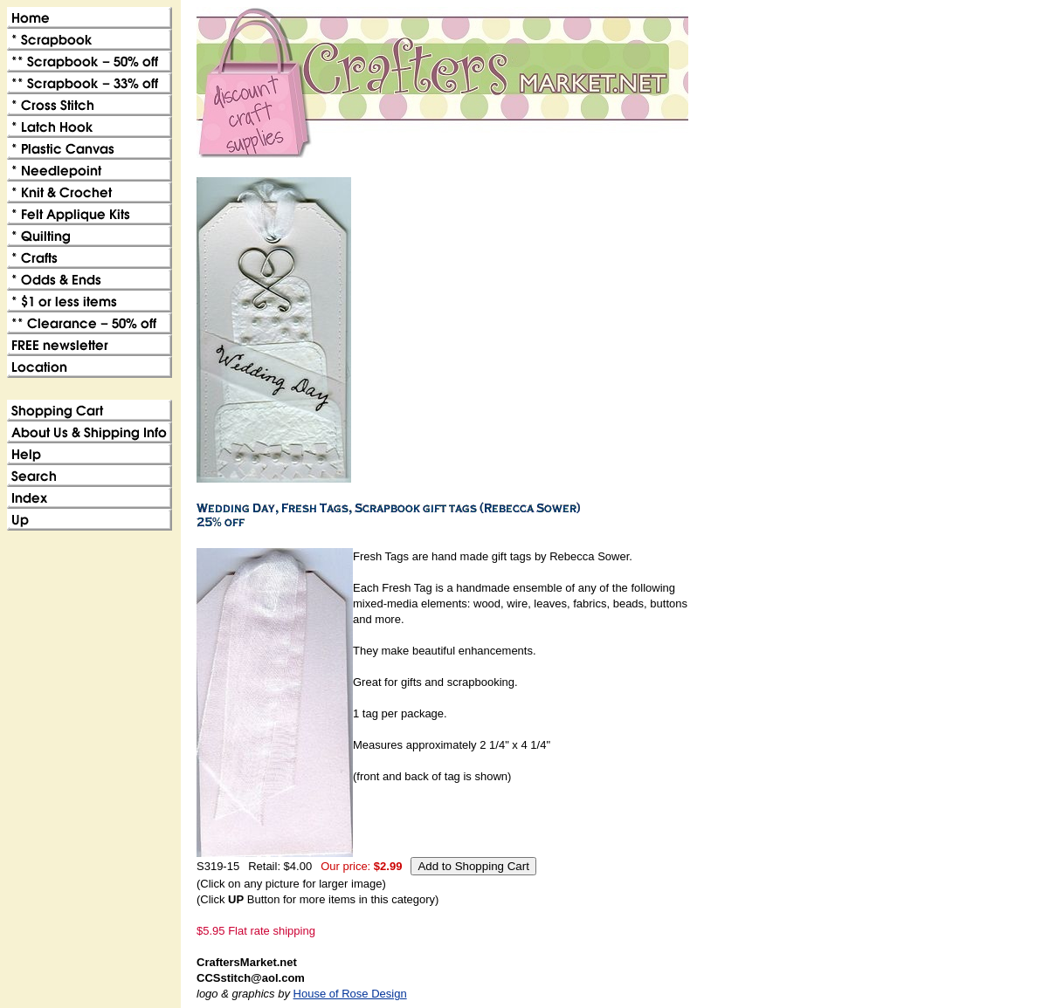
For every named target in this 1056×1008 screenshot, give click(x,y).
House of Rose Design (350, 993)
